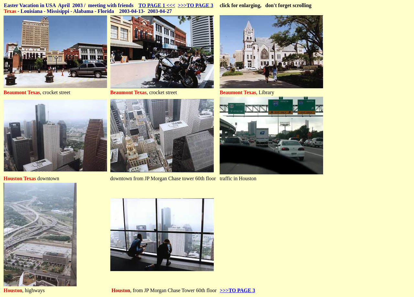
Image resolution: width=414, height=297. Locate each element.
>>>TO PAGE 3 (195, 5)
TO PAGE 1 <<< (156, 5)
